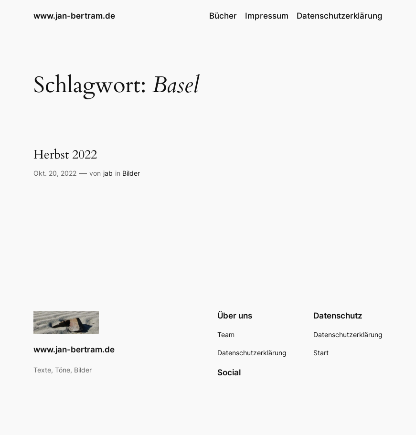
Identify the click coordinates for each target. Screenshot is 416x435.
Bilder (131, 173)
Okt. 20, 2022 (54, 173)
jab (108, 173)
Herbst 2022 (65, 155)
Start (321, 353)
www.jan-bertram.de (74, 16)
